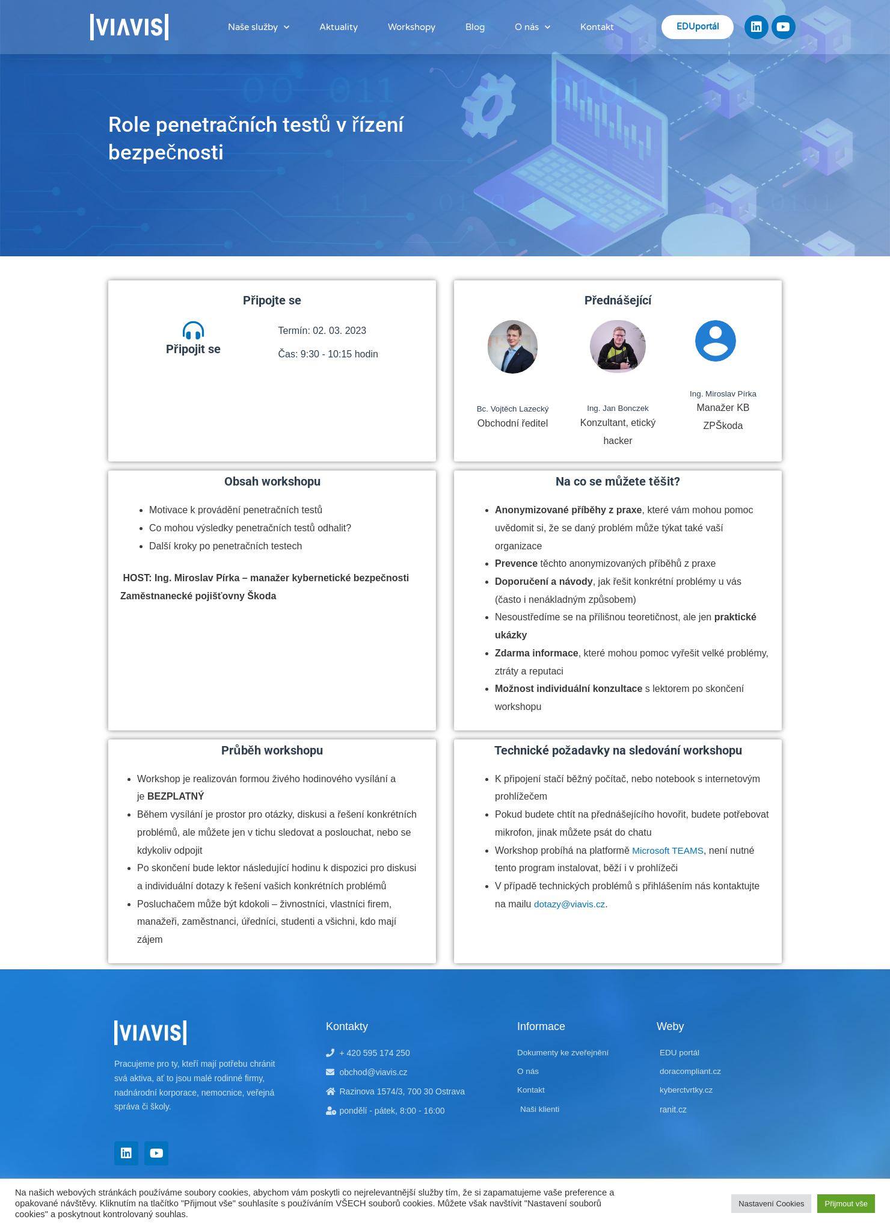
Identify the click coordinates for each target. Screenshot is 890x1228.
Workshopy (411, 27)
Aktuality (338, 27)
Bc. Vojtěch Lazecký (512, 408)
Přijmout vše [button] (846, 1203)
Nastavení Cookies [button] (771, 1203)
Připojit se (193, 352)
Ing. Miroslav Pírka (723, 393)
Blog (475, 27)
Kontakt (597, 27)
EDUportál (698, 27)
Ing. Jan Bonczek (618, 408)
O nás (532, 27)
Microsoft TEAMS (669, 850)
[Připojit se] (193, 332)
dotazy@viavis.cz (571, 903)
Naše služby (258, 27)
